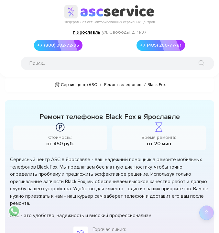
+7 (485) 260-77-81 (159, 45)
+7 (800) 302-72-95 (56, 45)
